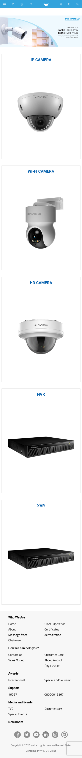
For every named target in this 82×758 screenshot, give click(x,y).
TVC (10, 708)
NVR (41, 394)
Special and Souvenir (57, 680)
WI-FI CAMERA (41, 171)
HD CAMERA (41, 282)
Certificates (51, 629)
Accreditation (52, 634)
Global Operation (55, 624)
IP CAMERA (41, 59)
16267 (12, 694)
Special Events (17, 714)
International (16, 680)
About (12, 629)
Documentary (53, 708)
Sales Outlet (16, 660)
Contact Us (15, 654)
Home (12, 624)
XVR (41, 505)
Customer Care (54, 654)
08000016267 (54, 694)
